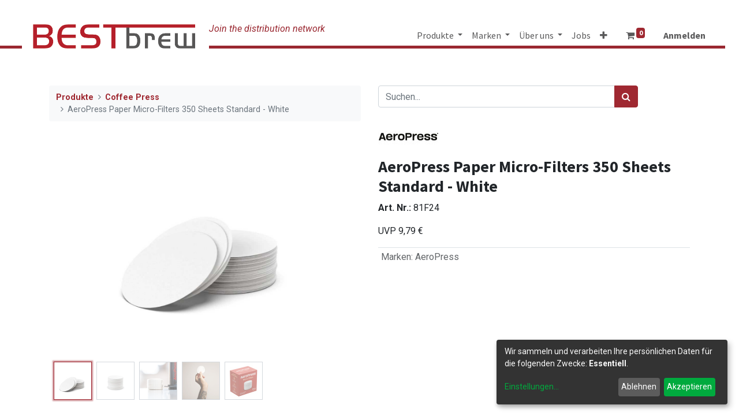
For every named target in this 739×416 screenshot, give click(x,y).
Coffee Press (132, 97)
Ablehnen (638, 386)
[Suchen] (626, 96)
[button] (603, 35)
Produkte (75, 97)
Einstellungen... (532, 386)
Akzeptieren (689, 386)
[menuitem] (581, 35)
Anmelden (684, 35)
